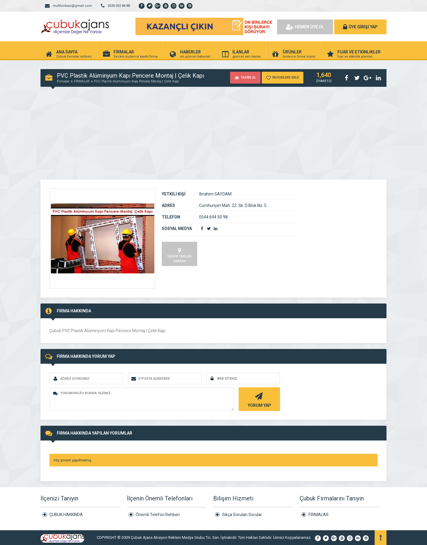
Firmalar (63, 81)
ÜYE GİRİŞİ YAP (360, 26)
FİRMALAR (82, 81)
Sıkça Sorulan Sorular (242, 514)
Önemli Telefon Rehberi (158, 514)
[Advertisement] (213, 135)
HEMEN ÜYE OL (305, 26)
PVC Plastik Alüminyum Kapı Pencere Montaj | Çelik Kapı (136, 81)
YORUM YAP (258, 399)
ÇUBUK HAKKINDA (66, 514)
